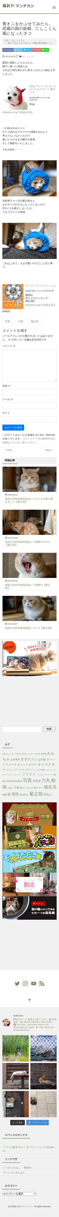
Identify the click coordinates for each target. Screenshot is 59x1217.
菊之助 (34, 321)
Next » (49, 450)
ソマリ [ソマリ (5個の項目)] (21, 770)
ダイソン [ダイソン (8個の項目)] (30, 769)
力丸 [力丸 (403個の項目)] (46, 780)
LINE (45, 50)
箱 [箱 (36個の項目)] (9, 794)
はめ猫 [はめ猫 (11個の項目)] (42, 759)
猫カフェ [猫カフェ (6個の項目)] (38, 787)
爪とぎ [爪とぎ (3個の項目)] (30, 788)
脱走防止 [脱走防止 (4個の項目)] (24, 794)
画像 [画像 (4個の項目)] (4, 794)
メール (7, 399)
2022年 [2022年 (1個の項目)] (18, 754)
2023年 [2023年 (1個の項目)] (37, 754)
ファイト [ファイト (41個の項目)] (29, 774)
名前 (6, 386)
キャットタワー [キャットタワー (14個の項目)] (27, 764)
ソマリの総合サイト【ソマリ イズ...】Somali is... (28, 1149)
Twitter (18, 50)
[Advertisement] (29, 700)
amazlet (43, 97)
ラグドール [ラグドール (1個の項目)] (48, 775)
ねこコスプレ (28, 56)
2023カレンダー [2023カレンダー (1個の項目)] (28, 754)
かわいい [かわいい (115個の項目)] (29, 759)
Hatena (27, 50)
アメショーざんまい (14, 1172)
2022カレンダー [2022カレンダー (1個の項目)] (8, 754)
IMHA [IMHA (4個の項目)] (43, 754)
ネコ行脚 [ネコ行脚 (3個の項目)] (40, 770)
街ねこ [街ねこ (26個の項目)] (48, 794)
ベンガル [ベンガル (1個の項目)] (40, 775)
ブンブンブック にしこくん (40, 285)
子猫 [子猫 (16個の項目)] (16, 787)
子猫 (20, 321)
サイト (6, 413)
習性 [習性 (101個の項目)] (15, 794)
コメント (9, 346)
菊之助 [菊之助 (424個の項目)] (36, 793)
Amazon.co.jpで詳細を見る (17, 112)
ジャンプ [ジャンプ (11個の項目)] (11, 769)
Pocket (36, 50)
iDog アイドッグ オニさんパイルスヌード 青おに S (42, 89)
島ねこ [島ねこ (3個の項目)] (23, 788)
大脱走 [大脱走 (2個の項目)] (10, 788)
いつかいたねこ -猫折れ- (17, 1167)
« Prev (8, 450)
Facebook (7, 50)
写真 (7, 321)
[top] (29, 1000)
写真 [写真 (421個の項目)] (27, 780)
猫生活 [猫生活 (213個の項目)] (50, 787)
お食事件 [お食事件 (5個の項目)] (15, 759)
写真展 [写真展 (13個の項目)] (37, 781)
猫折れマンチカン (25, 1206)
